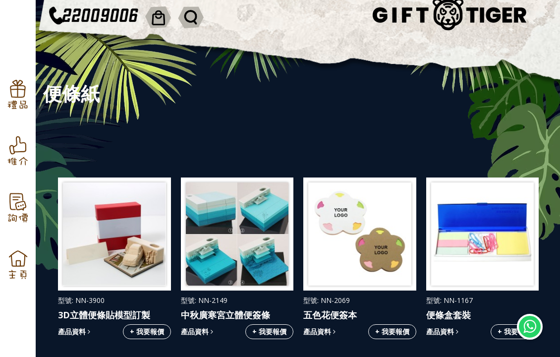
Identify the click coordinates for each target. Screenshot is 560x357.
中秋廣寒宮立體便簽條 (225, 314)
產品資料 (74, 331)
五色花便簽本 (330, 314)
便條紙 (71, 93)
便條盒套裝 (448, 314)
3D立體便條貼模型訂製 (104, 314)
